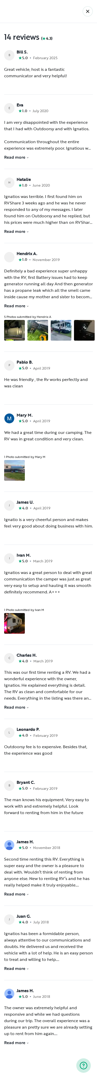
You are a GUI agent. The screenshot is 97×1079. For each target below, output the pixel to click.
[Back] (88, 11)
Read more (16, 157)
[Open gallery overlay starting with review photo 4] (84, 330)
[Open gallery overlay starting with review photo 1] (14, 330)
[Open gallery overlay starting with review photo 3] (61, 330)
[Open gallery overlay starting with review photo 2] (37, 330)
